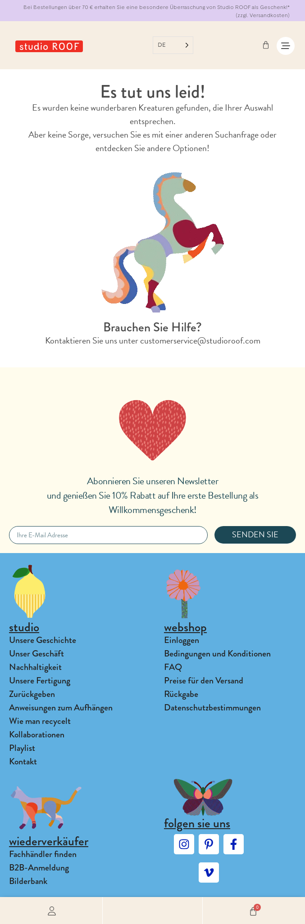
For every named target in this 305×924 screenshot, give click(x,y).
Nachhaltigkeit (35, 667)
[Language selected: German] (173, 45)
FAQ (173, 667)
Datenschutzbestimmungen (212, 707)
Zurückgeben (32, 694)
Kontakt (23, 761)
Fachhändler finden (43, 854)
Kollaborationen (36, 734)
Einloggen (181, 640)
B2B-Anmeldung (39, 867)
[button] (152, 910)
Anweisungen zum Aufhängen (61, 707)
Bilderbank (28, 881)
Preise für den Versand (203, 680)
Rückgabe (181, 694)
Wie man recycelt (40, 721)
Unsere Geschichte (42, 640)
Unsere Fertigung (39, 680)
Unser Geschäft (36, 653)
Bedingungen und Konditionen (217, 653)
